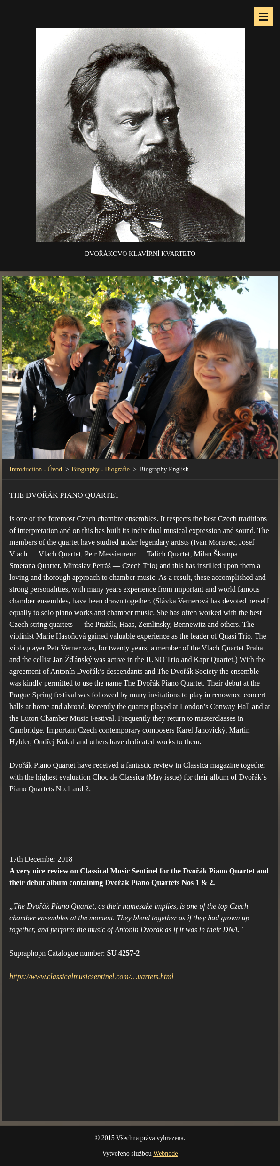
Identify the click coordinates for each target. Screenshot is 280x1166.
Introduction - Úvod (35, 469)
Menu (263, 16)
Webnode (165, 1153)
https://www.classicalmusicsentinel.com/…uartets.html (91, 977)
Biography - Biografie (100, 469)
